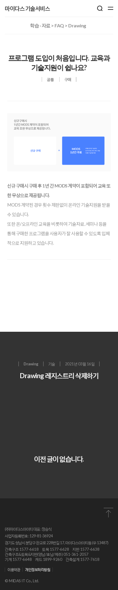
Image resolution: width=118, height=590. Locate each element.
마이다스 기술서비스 (27, 8)
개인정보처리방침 (37, 569)
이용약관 (13, 569)
